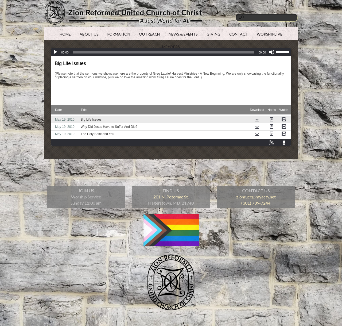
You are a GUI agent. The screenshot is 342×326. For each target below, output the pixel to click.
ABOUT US (89, 34)
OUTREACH (149, 34)
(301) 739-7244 (255, 202)
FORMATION (118, 34)
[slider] (283, 51)
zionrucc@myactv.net (256, 196)
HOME (65, 34)
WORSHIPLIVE (269, 34)
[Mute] (271, 52)
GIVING (213, 34)
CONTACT (238, 34)
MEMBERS (171, 46)
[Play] (55, 52)
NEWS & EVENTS (183, 34)
